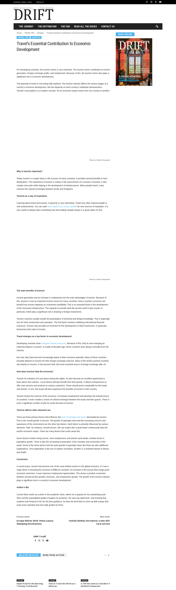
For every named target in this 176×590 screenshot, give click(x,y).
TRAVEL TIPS (29, 33)
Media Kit (40, 2)
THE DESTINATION (47, 26)
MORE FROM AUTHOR (53, 555)
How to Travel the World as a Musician (62, 584)
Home (19, 33)
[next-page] (108, 555)
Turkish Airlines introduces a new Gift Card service (89, 522)
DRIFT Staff (40, 536)
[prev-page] (105, 555)
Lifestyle (40, 33)
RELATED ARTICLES (28, 555)
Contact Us (108, 26)
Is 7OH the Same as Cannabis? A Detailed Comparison (95, 584)
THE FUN (65, 26)
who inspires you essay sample (62, 206)
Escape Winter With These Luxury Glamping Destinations (35, 522)
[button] (157, 26)
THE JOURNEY (26, 26)
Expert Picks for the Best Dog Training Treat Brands (30, 584)
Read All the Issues (85, 26)
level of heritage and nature (73, 417)
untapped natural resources (53, 343)
